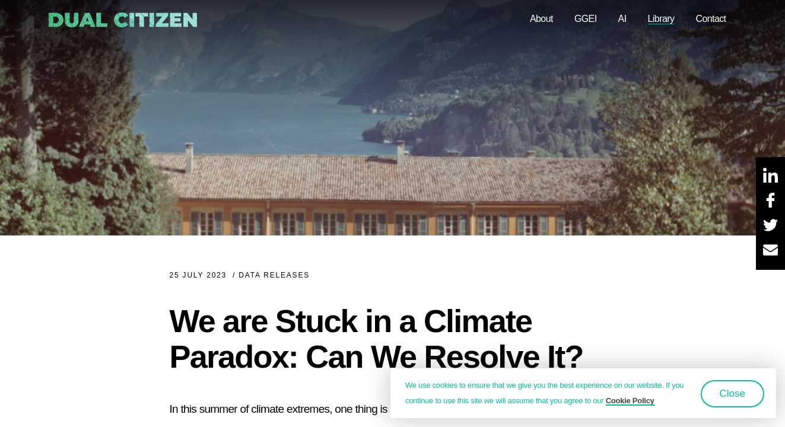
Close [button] (732, 393)
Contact (710, 19)
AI (622, 19)
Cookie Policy (630, 400)
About (541, 19)
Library (661, 19)
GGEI (585, 19)
